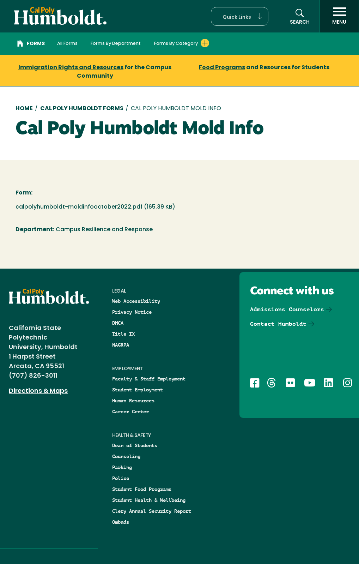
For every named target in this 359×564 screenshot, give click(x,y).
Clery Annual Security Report (151, 511)
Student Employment (137, 389)
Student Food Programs (141, 489)
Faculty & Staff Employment (148, 379)
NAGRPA (120, 345)
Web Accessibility (136, 301)
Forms (31, 44)
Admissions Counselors (287, 309)
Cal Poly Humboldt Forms (81, 109)
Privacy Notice (132, 312)
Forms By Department (116, 43)
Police (120, 478)
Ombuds (120, 522)
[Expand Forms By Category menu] (205, 43)
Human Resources (133, 400)
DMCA (117, 323)
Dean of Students (134, 445)
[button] (239, 16)
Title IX (123, 334)
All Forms (67, 43)
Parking (122, 467)
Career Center (130, 411)
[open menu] (339, 16)
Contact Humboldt (278, 323)
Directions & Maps (38, 391)
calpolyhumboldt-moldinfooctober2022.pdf (79, 207)
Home (24, 109)
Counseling (126, 456)
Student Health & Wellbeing (148, 500)
